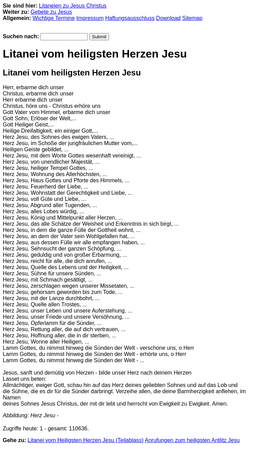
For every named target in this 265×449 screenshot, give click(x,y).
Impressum (90, 18)
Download (168, 18)
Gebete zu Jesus (51, 12)
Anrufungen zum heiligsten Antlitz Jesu (192, 440)
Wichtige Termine (53, 18)
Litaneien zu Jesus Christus (73, 6)
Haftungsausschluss (130, 18)
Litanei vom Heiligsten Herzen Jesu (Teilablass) (86, 440)
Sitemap (192, 18)
